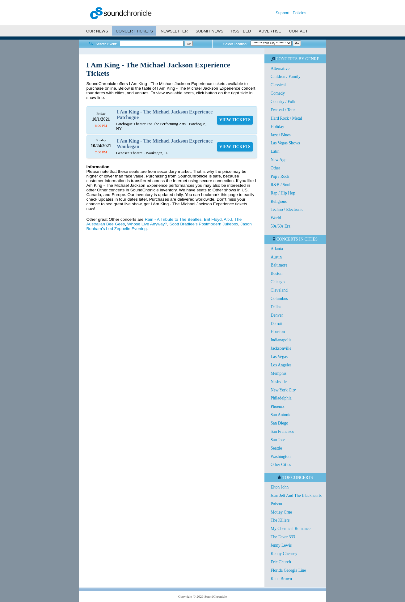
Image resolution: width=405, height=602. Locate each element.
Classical (278, 85)
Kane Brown (281, 578)
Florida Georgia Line (288, 570)
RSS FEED (241, 31)
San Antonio (281, 414)
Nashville (279, 381)
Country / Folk (283, 101)
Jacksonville (281, 348)
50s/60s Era (280, 226)
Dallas (276, 307)
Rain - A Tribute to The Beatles (173, 219)
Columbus (279, 298)
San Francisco (282, 431)
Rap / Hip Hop (283, 193)
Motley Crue (281, 512)
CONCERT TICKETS (134, 31)
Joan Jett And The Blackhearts (296, 495)
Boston (277, 273)
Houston (278, 331)
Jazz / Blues (281, 135)
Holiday (277, 126)
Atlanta (277, 248)
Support (282, 13)
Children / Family (286, 76)
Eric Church (281, 562)
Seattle (276, 448)
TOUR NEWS (96, 31)
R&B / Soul (280, 184)
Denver (277, 315)
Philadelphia (281, 398)
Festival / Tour (283, 110)
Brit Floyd (212, 219)
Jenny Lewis (281, 545)
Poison (276, 504)
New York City (283, 390)
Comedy (278, 93)
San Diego (279, 423)
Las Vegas (279, 356)
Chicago (278, 282)
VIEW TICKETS (235, 119)
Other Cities (281, 464)
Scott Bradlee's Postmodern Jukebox (204, 224)
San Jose (278, 440)
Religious (279, 201)
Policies (299, 13)
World (276, 218)
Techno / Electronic (287, 209)
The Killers (280, 520)
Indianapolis (281, 340)
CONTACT (298, 31)
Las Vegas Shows (285, 143)
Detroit (277, 323)
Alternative (280, 68)
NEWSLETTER (174, 31)
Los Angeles (281, 365)
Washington (281, 456)
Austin (276, 257)
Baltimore (279, 265)
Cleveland (279, 290)
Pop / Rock (280, 176)
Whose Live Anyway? (147, 224)
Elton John (280, 487)
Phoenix (278, 406)
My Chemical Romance (290, 528)
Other (275, 168)
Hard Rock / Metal (286, 118)
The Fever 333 (283, 537)
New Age (278, 159)
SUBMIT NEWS (209, 31)
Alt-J (228, 219)
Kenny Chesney (284, 553)
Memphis (278, 373)
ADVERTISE (270, 31)
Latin (275, 151)
